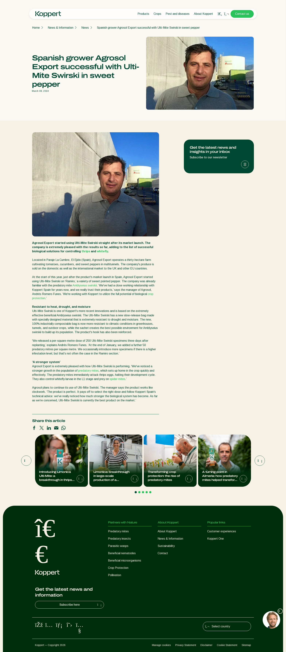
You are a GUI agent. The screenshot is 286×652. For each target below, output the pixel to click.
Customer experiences (221, 531)
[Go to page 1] (136, 492)
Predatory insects (119, 538)
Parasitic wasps (118, 545)
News (85, 27)
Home (36, 27)
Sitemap (246, 645)
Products (143, 13)
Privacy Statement (185, 645)
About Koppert (203, 13)
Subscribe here (81, 605)
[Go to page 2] (139, 492)
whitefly (102, 251)
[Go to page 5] (150, 492)
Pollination (114, 575)
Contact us (242, 13)
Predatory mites (118, 531)
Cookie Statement (227, 645)
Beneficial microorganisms (124, 560)
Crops (157, 13)
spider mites (117, 379)
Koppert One (215, 538)
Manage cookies (161, 645)
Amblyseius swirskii (84, 285)
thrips (86, 251)
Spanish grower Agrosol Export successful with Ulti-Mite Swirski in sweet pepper (148, 27)
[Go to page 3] (143, 492)
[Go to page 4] (147, 492)
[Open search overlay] (220, 13)
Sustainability (166, 545)
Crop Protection (118, 567)
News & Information (60, 27)
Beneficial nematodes (122, 553)
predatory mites (88, 370)
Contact (163, 553)
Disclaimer (206, 645)
